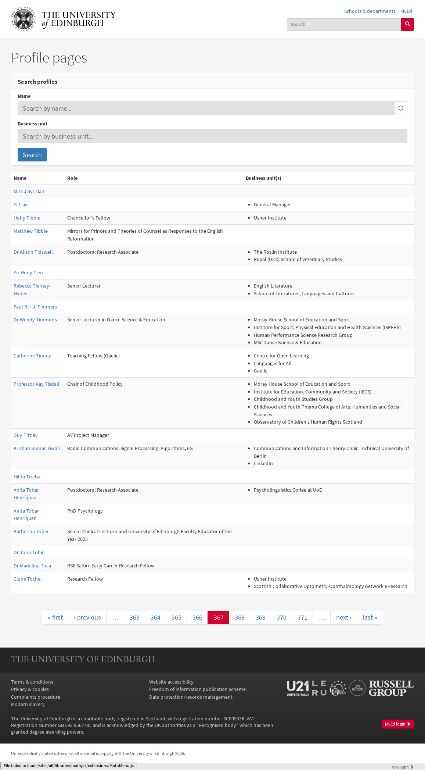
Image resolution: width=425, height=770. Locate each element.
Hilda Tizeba (27, 476)
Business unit (32, 123)
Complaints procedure (35, 697)
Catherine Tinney (32, 355)
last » (370, 617)
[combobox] (344, 24)
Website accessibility (171, 681)
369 (261, 617)
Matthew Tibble (31, 231)
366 (197, 617)
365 (176, 617)
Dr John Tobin (29, 552)
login (403, 767)
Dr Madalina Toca (32, 565)
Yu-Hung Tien (28, 272)
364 (156, 617)
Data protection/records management (191, 697)
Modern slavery (28, 704)
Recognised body (217, 725)
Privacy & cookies (30, 689)
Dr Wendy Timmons (35, 319)
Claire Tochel (28, 578)
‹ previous (87, 617)
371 (302, 617)
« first (55, 617)
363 (135, 617)
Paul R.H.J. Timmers (35, 306)
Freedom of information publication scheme (197, 689)
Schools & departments (370, 11)
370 (282, 617)
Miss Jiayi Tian (29, 191)
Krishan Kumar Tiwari (37, 448)
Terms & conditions (32, 681)
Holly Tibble (27, 217)
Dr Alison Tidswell (33, 252)
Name (24, 96)
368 (240, 617)
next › (344, 617)
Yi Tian (21, 204)
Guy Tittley (26, 435)
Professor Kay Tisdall (37, 384)
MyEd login (398, 724)
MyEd (406, 11)
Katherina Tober (31, 531)
